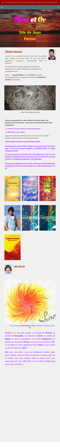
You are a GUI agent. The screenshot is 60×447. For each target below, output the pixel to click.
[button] (2, 7)
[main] (30, 28)
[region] (30, 2)
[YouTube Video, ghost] (30, 379)
